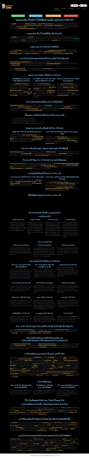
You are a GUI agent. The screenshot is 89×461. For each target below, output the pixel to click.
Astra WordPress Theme (54, 455)
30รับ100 (20, 373)
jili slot (66, 367)
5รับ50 (28, 370)
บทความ (85, 8)
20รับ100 (12, 373)
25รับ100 (16, 373)
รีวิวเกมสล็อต (71, 8)
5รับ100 (31, 370)
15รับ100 (73, 371)
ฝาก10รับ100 (13, 40)
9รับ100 (39, 370)
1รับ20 (25, 370)
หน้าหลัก (57, 8)
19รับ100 (77, 371)
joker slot (36, 412)
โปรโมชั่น (63, 8)
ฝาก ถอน (78, 8)
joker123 (40, 412)
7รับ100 (35, 370)
